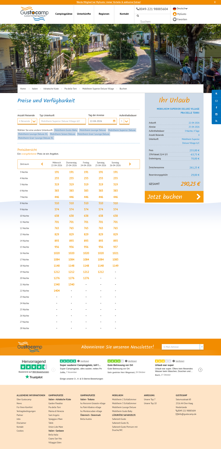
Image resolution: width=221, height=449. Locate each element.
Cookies (20, 430)
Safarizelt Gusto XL (120, 423)
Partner (20, 415)
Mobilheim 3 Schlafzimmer (124, 403)
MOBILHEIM (117, 395)
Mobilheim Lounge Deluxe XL (33, 134)
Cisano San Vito (55, 438)
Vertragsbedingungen (26, 411)
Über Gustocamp (24, 399)
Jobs (18, 419)
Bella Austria (86, 419)
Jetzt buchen (174, 197)
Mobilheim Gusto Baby (66, 130)
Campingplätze (63, 14)
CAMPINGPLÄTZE (55, 395)
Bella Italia (53, 434)
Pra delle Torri (70, 88)
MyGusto (181, 14)
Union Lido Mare (55, 426)
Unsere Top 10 (150, 403)
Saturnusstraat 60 (183, 399)
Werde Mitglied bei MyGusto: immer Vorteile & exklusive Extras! (109, 2)
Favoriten (182, 19)
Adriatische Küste (51, 88)
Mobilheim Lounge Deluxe (93, 130)
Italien (35, 88)
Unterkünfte (84, 14)
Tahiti (50, 423)
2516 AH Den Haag (184, 403)
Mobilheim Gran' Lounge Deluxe (93, 134)
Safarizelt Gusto (119, 419)
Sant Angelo (53, 415)
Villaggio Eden (54, 442)
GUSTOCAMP (181, 395)
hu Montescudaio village (91, 411)
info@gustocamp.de (187, 414)
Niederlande (181, 407)
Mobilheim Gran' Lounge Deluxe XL (35, 137)
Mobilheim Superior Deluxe (121, 130)
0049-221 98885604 (153, 9)
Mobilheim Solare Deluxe (62, 134)
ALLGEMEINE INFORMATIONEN (31, 395)
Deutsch (181, 8)
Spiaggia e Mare (55, 419)
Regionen (104, 14)
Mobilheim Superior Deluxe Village (98, 88)
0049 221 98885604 (187, 410)
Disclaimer (21, 423)
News (19, 403)
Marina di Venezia (56, 411)
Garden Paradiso (55, 403)
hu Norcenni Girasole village (92, 403)
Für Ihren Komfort (24, 407)
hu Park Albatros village (90, 407)
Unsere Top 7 (149, 399)
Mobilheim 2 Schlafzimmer (124, 399)
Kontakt (124, 14)
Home (23, 88)
